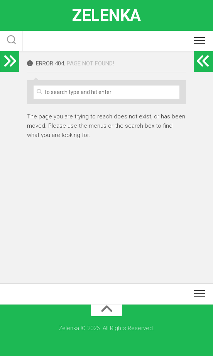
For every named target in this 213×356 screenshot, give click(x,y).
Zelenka (106, 15)
